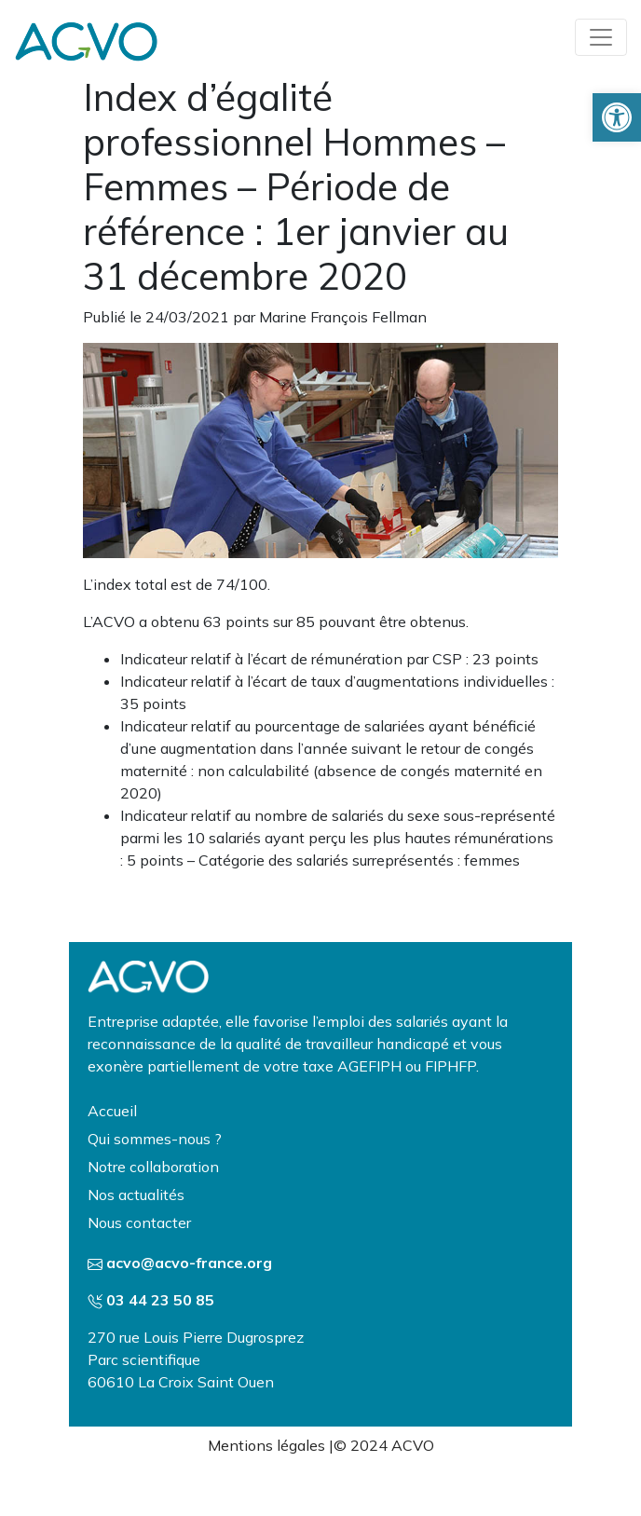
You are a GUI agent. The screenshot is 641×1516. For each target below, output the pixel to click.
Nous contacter (139, 1222)
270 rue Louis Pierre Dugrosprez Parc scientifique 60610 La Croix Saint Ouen (196, 1359)
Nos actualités (136, 1194)
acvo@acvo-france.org (189, 1262)
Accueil (112, 1110)
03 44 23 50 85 (160, 1300)
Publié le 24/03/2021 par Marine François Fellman (255, 316)
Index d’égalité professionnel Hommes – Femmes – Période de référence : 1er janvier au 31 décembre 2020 (296, 186)
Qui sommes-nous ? (155, 1138)
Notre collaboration (153, 1166)
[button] (617, 117)
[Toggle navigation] (601, 37)
